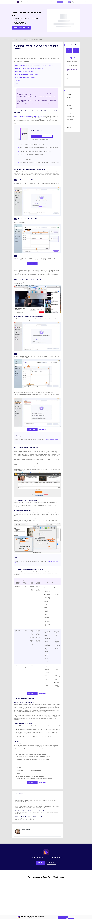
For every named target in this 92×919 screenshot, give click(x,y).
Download (63, 1)
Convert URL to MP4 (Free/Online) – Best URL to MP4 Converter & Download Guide (35, 799)
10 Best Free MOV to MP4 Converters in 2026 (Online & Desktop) (31, 805)
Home (13, 39)
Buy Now (71, 917)
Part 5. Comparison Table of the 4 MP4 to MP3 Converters (28, 74)
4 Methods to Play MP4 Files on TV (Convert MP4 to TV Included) (31, 816)
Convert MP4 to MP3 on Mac (21, 27)
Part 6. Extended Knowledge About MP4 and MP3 (26, 77)
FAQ (17, 83)
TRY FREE (40, 862)
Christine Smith (18, 51)
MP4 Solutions (18, 39)
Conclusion (18, 80)
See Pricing (51, 862)
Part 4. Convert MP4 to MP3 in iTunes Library (25, 71)
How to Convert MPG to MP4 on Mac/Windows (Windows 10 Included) (32, 810)
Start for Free (62, 917)
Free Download (36, 136)
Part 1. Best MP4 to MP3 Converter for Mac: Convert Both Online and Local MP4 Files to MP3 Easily (37, 65)
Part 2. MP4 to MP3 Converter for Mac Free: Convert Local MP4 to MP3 (31, 68)
